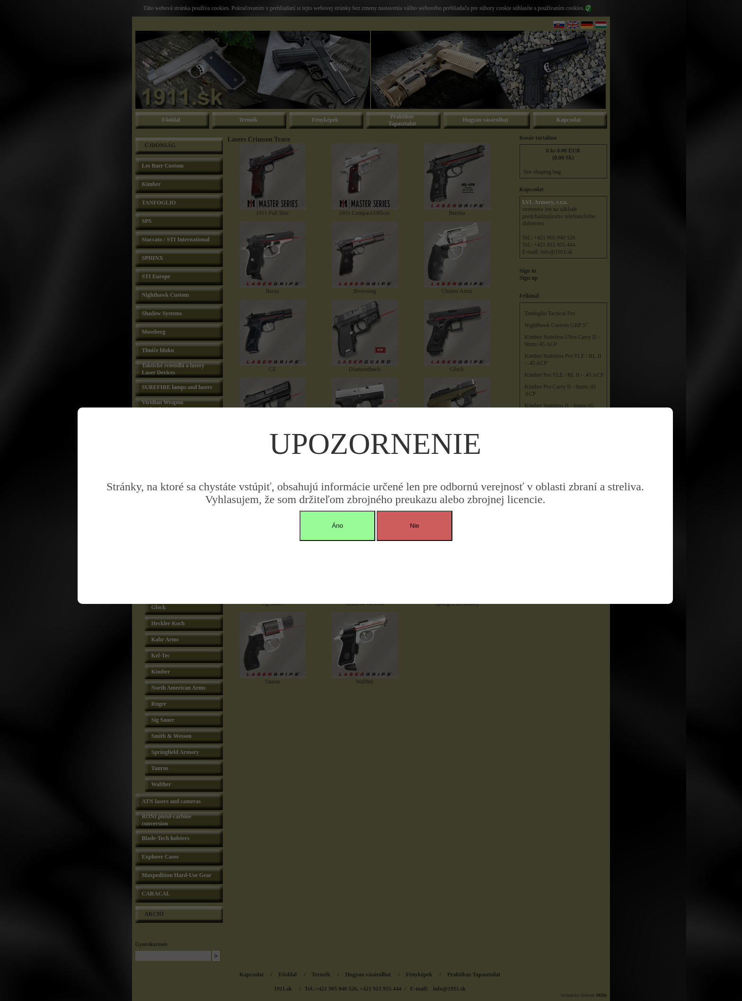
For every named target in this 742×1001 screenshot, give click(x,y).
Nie (414, 525)
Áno (337, 525)
